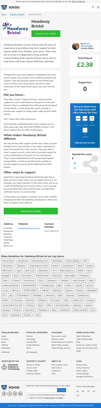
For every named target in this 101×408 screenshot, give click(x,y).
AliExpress (21, 266)
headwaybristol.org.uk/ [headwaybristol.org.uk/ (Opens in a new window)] (29, 228)
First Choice (27, 275)
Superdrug (15, 315)
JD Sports (27, 315)
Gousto (88, 305)
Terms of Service (78, 1)
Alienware (77, 305)
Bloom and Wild (80, 310)
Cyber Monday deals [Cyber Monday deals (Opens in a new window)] (84, 339)
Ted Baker (42, 300)
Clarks (5, 280)
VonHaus (30, 305)
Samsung (70, 295)
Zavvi (16, 275)
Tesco (41, 280)
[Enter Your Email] (41, 390)
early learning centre (40, 261)
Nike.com (15, 290)
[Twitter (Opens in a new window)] (9, 394)
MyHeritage (57, 261)
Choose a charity (33, 365)
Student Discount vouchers (62, 342)
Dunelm (79, 285)
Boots (91, 280)
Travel (28, 348)
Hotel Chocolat (79, 280)
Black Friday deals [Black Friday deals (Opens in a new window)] (83, 336)
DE (83, 391)
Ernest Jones (29, 280)
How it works (31, 368)
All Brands (5, 352)
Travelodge (37, 295)
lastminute (50, 295)
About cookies (82, 371)
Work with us (56, 368)
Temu (38, 315)
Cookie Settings (82, 374)
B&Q (59, 285)
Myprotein (57, 290)
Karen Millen (70, 275)
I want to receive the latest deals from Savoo (46, 395)
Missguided (91, 290)
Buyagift (6, 275)
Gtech (40, 305)
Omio (66, 300)
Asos (5, 315)
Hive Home (55, 300)
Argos (19, 271)
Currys (5, 290)
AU (94, 391)
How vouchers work (59, 365)
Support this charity (46, 33)
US (77, 391)
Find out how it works (85, 142)
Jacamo (55, 266)
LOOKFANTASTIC (30, 285)
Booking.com (83, 295)
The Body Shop (47, 285)
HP (4, 295)
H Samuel (16, 280)
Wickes (69, 285)
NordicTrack (65, 310)
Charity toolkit (31, 371)
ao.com (89, 285)
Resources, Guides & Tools (86, 345)
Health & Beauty (32, 345)
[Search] (78, 7)
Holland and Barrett (10, 285)
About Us (56, 361)
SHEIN (80, 271)
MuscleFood (23, 261)
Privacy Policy (81, 365)
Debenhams (43, 271)
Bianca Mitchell (85, 44)
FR (88, 391)
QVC (86, 261)
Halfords (45, 290)
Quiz (93, 310)
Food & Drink (31, 342)
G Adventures (68, 266)
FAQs (53, 374)
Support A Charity (17, 14)
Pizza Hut (30, 300)
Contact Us (55, 371)
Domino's (69, 290)
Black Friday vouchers (60, 345)
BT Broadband (22, 295)
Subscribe (61, 390)
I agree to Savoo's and (45, 398)
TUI (54, 271)
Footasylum (84, 275)
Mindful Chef (78, 300)
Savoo (3, 14)
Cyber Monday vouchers (61, 348)
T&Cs (61, 398)
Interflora (64, 280)
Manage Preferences (84, 377)
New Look (57, 275)
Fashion (29, 336)
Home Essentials (62, 305)
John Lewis (30, 271)
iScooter (90, 266)
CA (77, 395)
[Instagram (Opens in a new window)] (15, 394)
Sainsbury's (52, 280)
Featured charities (33, 374)
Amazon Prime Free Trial (12, 305)
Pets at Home (8, 261)
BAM (49, 305)
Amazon (90, 300)
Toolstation (43, 310)
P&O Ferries (7, 271)
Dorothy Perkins (42, 275)
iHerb (80, 266)
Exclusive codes (57, 339)
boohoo (80, 290)
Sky (10, 295)
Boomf (5, 300)
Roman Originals (72, 261)
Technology (30, 339)
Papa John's (29, 310)
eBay (54, 310)
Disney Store (8, 266)
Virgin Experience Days (39, 266)
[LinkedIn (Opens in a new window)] (20, 394)
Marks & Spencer (66, 271)
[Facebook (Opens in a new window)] (4, 394)
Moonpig (6, 310)
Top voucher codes (58, 336)
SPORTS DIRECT (30, 290)
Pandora (17, 310)
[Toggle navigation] (98, 7)
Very (89, 271)
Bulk (60, 295)
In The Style (17, 300)
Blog (78, 342)
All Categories (31, 352)
